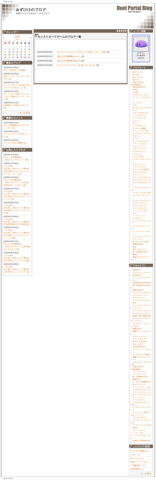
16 (25, 52)
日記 (134, 247)
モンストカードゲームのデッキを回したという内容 (82, 52)
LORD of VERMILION (141, 441)
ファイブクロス (139, 167)
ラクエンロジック (140, 205)
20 (13, 55)
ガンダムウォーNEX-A (142, 354)
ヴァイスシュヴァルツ (142, 236)
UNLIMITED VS (139, 87)
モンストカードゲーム (142, 200)
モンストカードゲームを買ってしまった (77, 65)
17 (29, 52)
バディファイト (139, 149)
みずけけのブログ (31, 10)
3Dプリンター (138, 72)
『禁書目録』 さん (138, 465)
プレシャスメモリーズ (142, 177)
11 (5, 52)
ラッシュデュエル (140, 211)
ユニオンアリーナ (140, 203)
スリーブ (136, 121)
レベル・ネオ (138, 433)
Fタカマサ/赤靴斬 (11, 157)
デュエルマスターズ (141, 141)
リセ (134, 213)
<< (5, 38)
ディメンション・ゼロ (142, 387)
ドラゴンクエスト (140, 144)
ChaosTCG (137, 275)
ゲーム (135, 110)
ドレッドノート (139, 146)
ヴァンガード (138, 239)
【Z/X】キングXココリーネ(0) (16, 160)
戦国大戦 (136, 379)
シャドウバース (139, 115)
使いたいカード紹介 (141, 242)
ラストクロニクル (140, 208)
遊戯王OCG (137, 329)
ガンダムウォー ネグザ (142, 108)
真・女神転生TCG (140, 252)
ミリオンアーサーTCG (142, 193)
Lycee (135, 428)
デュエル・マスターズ (142, 293)
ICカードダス (138, 77)
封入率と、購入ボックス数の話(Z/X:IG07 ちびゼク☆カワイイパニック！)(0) (17, 196)
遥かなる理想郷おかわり (69, 56)
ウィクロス (137, 102)
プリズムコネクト (140, 172)
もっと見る (25, 112)
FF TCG (136, 75)
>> (30, 38)
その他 (135, 92)
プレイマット (138, 175)
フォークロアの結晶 (141, 169)
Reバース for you (139, 341)
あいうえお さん (137, 458)
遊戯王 (135, 254)
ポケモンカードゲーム (142, 180)
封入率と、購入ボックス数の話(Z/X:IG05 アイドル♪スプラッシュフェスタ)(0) (17, 235)
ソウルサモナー (139, 126)
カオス (135, 105)
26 (9, 57)
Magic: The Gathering (141, 316)
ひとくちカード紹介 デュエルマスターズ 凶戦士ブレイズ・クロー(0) (17, 96)
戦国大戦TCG (138, 244)
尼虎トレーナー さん (139, 462)
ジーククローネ (139, 118)
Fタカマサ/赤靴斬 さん (140, 451)
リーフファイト (139, 216)
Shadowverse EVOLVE (142, 283)
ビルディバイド (139, 164)
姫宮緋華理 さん (137, 469)
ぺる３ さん (135, 454)
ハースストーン (139, 400)
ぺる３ (6, 166)
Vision (135, 90)
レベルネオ (137, 218)
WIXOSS (136, 270)
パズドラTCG (138, 157)
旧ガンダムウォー (140, 249)
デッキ (135, 139)
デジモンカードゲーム (142, 390)
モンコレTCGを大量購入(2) (15, 143)
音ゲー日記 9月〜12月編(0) (15, 70)
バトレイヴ (137, 154)
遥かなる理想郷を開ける (69, 61)
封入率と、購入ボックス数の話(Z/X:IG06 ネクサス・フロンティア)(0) (17, 210)
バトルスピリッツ (140, 151)
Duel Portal (7, 1)
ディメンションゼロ (141, 131)
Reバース (136, 80)
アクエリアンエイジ (141, 95)
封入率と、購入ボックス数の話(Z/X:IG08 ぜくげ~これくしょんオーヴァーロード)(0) (17, 171)
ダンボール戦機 (139, 128)
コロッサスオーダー (141, 113)
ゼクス (135, 123)
